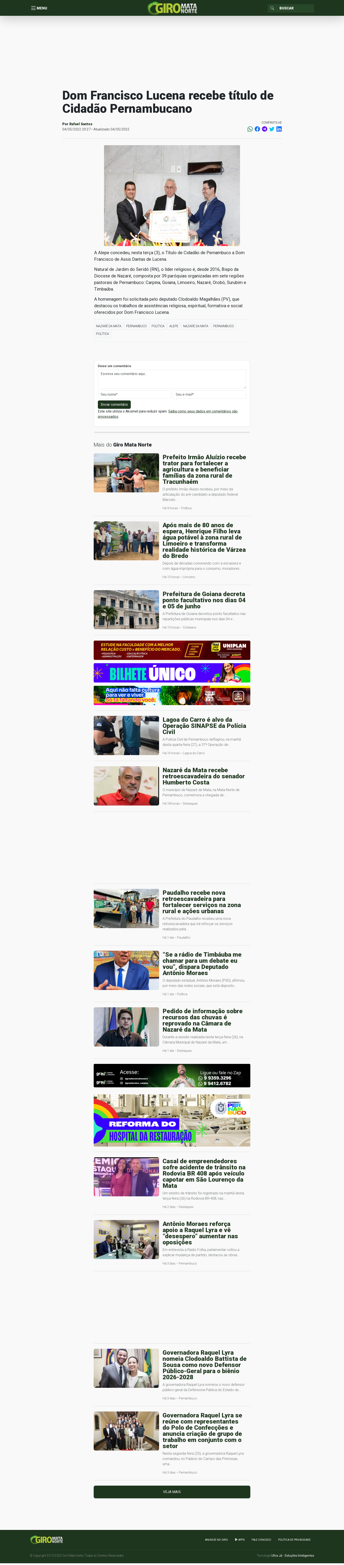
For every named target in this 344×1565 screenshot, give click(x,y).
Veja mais (172, 1494)
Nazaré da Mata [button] (108, 328)
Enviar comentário (114, 406)
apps (240, 1541)
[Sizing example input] (295, 9)
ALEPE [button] (173, 328)
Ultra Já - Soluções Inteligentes (292, 1557)
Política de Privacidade (294, 1541)
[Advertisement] (172, 53)
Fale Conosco (261, 1541)
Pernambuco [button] (136, 328)
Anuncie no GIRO (216, 1541)
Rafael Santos (80, 126)
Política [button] (158, 328)
